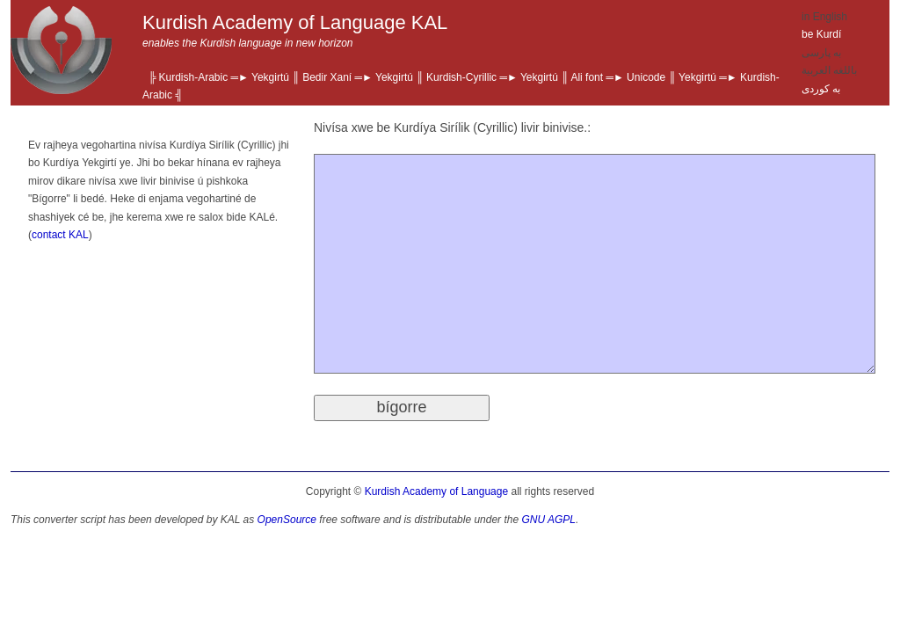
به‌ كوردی (821, 89)
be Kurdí (821, 34)
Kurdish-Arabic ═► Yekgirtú (224, 77)
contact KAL (60, 235)
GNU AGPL (548, 519)
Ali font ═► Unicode (617, 77)
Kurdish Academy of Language (436, 491)
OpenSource (287, 519)
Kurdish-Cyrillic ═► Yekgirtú (492, 77)
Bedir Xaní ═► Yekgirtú (357, 77)
